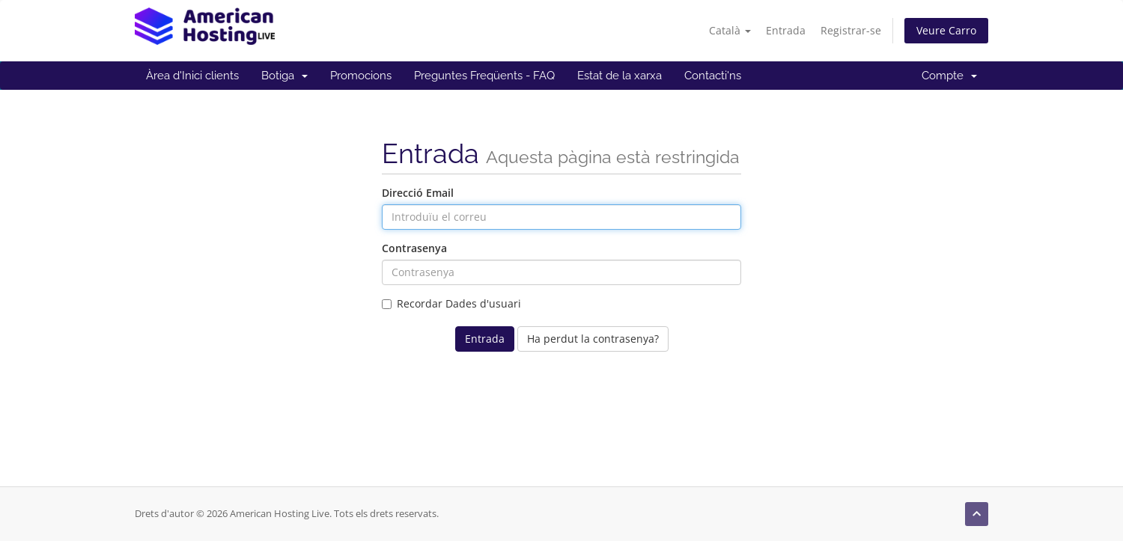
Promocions (361, 75)
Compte (949, 75)
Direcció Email (418, 193)
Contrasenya (414, 248)
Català (730, 30)
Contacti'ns (712, 75)
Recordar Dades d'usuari (451, 303)
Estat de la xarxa (619, 75)
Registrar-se (851, 30)
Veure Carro (946, 30)
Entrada (786, 30)
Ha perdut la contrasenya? (593, 338)
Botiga (284, 75)
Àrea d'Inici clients (192, 75)
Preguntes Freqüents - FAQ (484, 75)
